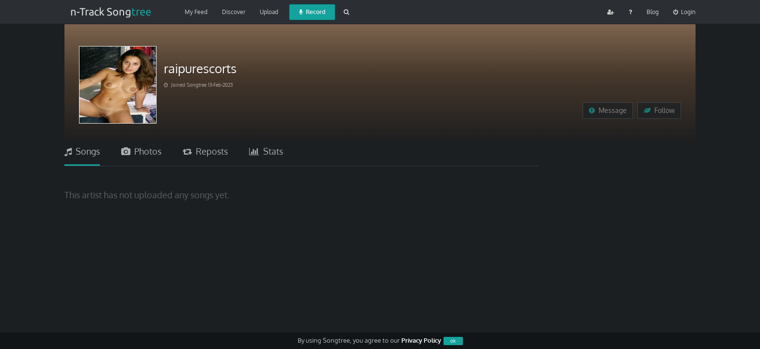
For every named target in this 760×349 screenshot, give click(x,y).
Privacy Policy (421, 340)
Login (684, 12)
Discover (233, 12)
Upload (269, 12)
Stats (266, 151)
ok (453, 341)
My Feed (196, 12)
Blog (653, 12)
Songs (82, 151)
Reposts (205, 151)
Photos (141, 151)
